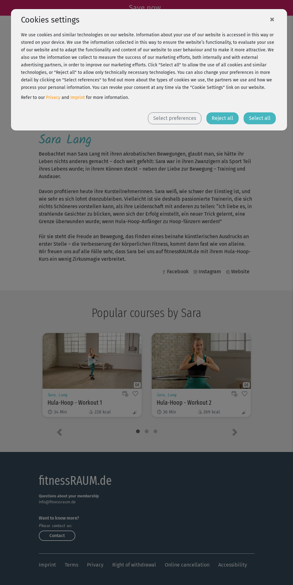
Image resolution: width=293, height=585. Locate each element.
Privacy (53, 97)
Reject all (222, 118)
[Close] (272, 19)
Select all (259, 118)
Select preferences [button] (174, 118)
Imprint (77, 97)
